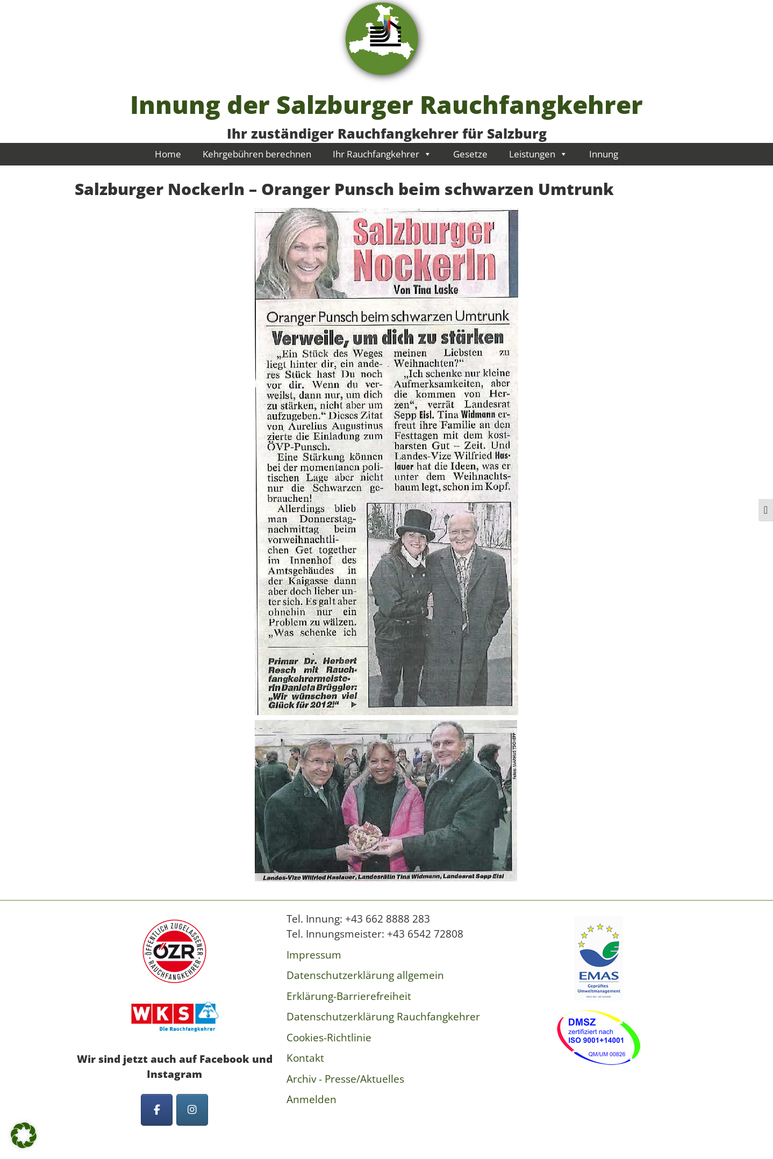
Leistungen (538, 154)
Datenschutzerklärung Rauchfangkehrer (383, 1017)
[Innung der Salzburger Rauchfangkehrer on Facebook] (157, 1110)
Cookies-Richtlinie (329, 1038)
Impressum (314, 955)
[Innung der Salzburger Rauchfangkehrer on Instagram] (192, 1110)
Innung (603, 154)
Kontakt (305, 1058)
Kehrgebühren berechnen (257, 154)
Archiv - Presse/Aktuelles (345, 1079)
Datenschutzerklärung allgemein (365, 975)
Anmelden (312, 1099)
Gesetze (470, 154)
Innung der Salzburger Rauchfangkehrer (386, 104)
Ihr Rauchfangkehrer (382, 154)
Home (168, 154)
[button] (23, 1135)
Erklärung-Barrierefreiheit (349, 996)
